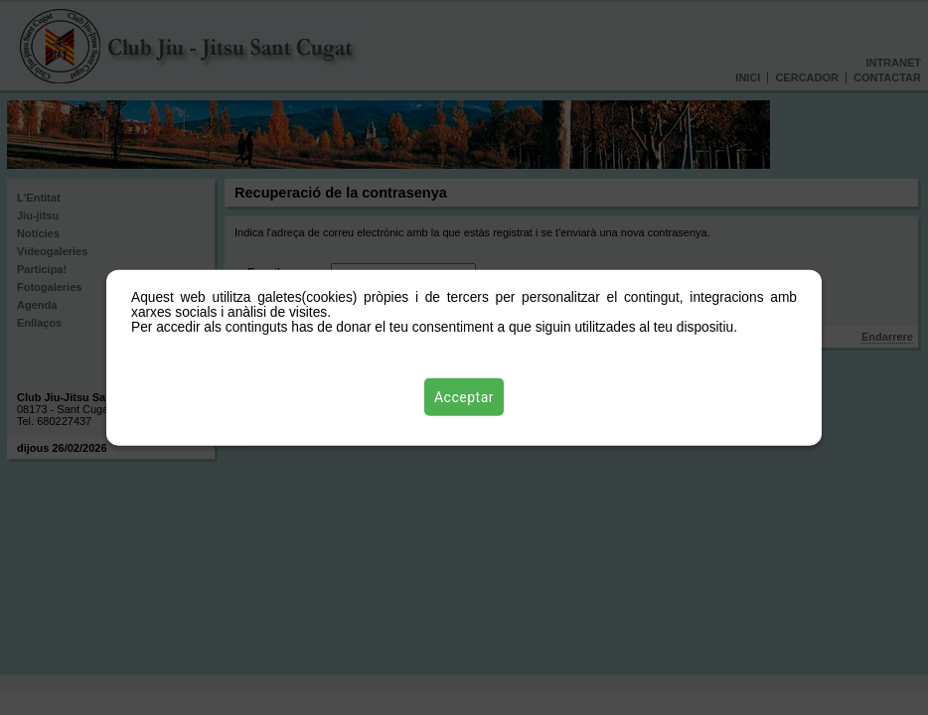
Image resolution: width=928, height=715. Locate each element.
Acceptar (464, 396)
